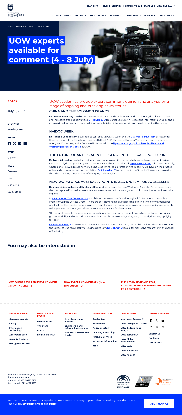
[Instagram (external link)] (151, 326)
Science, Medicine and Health (77, 334)
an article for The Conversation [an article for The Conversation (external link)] (70, 198)
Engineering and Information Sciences (76, 327)
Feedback (153, 338)
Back (13, 101)
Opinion (12, 157)
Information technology (15, 329)
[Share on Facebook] (9, 143)
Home (10, 26)
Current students (18, 319)
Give (105, 6)
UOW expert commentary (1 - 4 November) (91, 269)
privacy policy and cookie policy (37, 403)
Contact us (154, 334)
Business (12, 171)
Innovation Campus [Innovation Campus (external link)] (131, 319)
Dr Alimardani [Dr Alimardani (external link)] (105, 170)
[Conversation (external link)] (162, 327)
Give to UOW (155, 343)
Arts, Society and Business (74, 320)
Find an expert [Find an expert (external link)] (45, 335)
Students (131, 6)
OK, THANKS (159, 403)
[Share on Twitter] (14, 143)
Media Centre (35, 26)
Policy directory (101, 328)
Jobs (95, 346)
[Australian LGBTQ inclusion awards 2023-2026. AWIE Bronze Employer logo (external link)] (144, 381)
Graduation (99, 319)
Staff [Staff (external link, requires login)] (147, 6)
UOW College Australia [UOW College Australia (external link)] (133, 323)
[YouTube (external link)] (162, 321)
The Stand (42, 326)
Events (40, 330)
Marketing (13, 185)
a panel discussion (140, 163)
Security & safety (18, 339)
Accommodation (18, 335)
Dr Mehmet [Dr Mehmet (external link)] (113, 228)
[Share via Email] (25, 143)
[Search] (92, 6)
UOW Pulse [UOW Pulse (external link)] (127, 355)
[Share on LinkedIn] (19, 143)
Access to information (105, 341)
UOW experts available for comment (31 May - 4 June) (34, 269)
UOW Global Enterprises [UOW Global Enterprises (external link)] (127, 340)
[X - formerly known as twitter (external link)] (157, 320)
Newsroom (21, 26)
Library (116, 6)
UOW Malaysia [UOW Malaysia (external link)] (128, 350)
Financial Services (102, 337)
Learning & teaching (104, 332)
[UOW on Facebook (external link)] (151, 320)
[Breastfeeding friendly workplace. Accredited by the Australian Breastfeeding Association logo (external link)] (164, 381)
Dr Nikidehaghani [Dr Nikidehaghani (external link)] (59, 224)
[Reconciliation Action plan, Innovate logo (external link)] (123, 381)
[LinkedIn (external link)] (157, 326)
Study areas (14, 191)
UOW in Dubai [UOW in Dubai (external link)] (128, 335)
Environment (99, 323)
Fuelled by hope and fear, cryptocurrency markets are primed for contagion (147, 270)
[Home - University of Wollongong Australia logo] (16, 10)
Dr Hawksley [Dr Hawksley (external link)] (96, 120)
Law (10, 178)
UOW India (126, 346)
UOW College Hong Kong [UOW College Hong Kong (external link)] (131, 329)
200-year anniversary (143, 136)
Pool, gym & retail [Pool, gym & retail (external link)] (18, 344)
